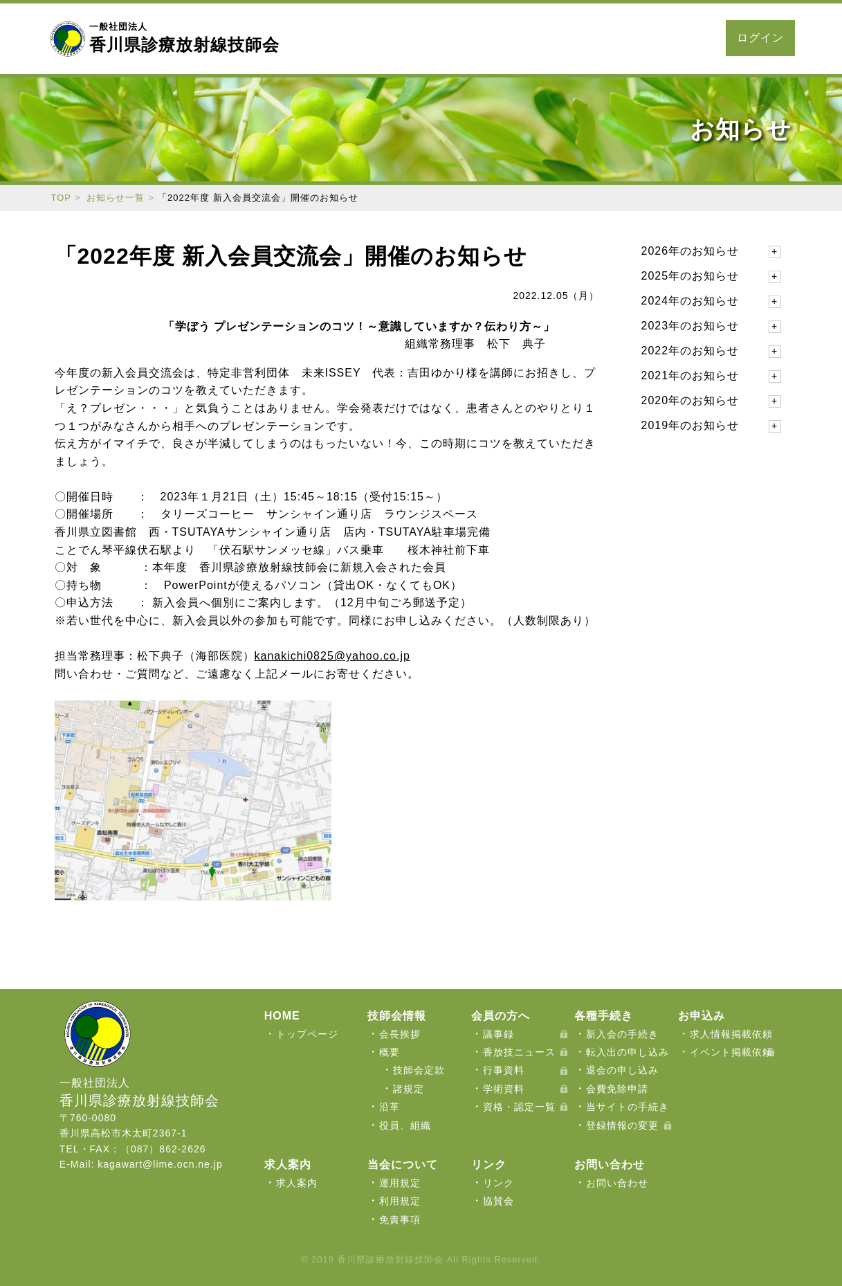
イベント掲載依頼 (731, 1052)
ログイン (760, 38)
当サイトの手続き (627, 1106)
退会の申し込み (622, 1070)
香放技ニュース (519, 1052)
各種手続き (478, 38)
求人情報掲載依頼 (731, 1034)
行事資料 (503, 1070)
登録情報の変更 (622, 1125)
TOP (61, 197)
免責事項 (400, 1219)
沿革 (389, 1106)
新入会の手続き (622, 1034)
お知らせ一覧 (115, 197)
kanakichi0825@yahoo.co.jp (332, 656)
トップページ (307, 1034)
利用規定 (400, 1200)
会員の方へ (409, 38)
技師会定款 (419, 1070)
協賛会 (498, 1200)
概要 (389, 1052)
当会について (335, 38)
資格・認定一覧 (519, 1106)
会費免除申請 (617, 1088)
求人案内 (600, 38)
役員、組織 (405, 1125)
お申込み (542, 38)
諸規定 (408, 1088)
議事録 (498, 1034)
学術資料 (503, 1088)
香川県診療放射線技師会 (184, 37)
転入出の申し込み (627, 1052)
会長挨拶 (400, 1034)
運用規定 (400, 1182)
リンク (498, 1182)
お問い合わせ (670, 38)
